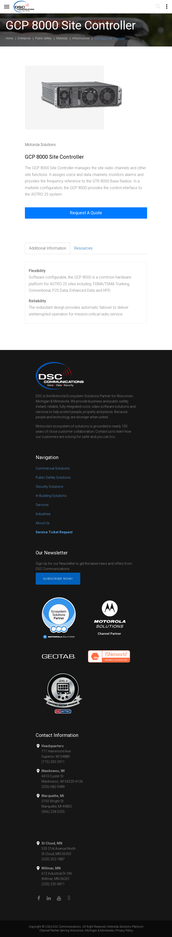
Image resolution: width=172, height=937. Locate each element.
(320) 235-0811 (53, 884)
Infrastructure (80, 38)
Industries (43, 514)
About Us (43, 523)
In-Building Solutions (51, 496)
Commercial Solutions (53, 468)
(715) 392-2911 (53, 762)
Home (9, 38)
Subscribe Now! (58, 578)
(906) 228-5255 (53, 812)
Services (42, 505)
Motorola (61, 38)
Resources (83, 248)
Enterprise (24, 38)
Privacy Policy (124, 930)
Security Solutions (49, 487)
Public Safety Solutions (53, 477)
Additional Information (47, 248)
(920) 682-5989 (53, 787)
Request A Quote (86, 212)
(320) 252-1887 (53, 859)
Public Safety (43, 38)
